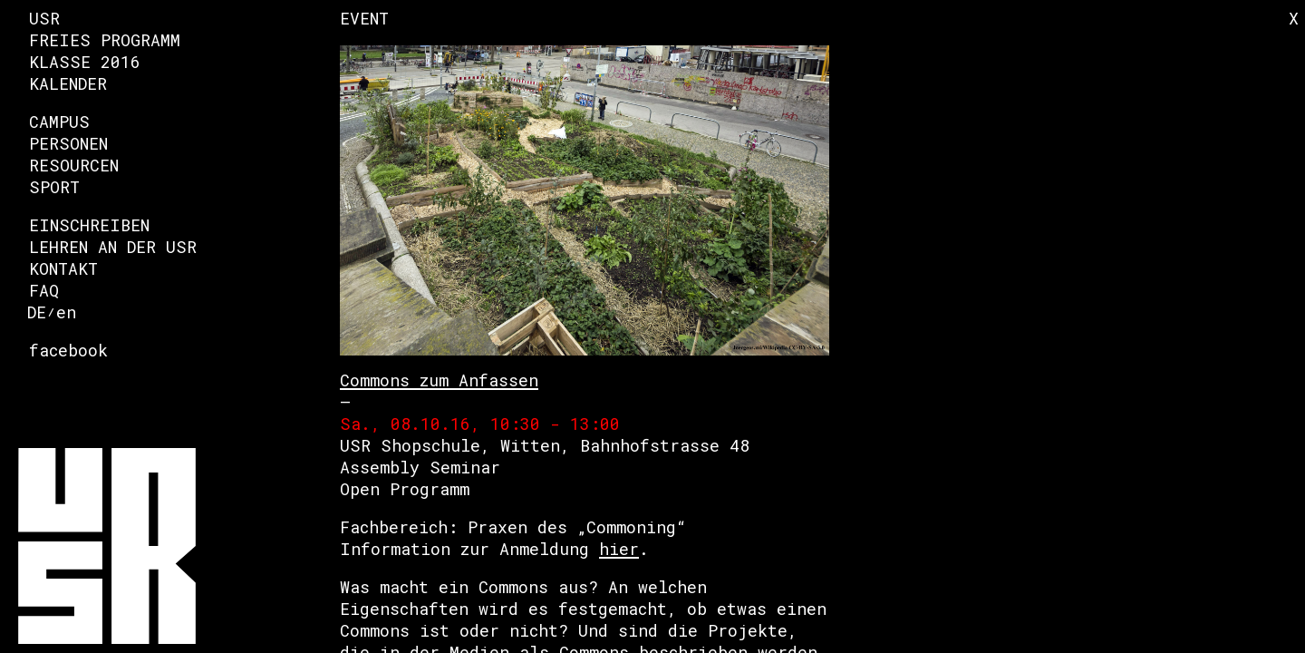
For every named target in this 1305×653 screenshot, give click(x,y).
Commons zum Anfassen (439, 380)
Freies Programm (104, 40)
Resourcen (74, 165)
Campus (59, 121)
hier (619, 549)
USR (44, 18)
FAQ (44, 290)
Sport (54, 187)
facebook (68, 350)
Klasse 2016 (84, 62)
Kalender (68, 83)
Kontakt (63, 268)
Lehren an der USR (113, 247)
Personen (68, 143)
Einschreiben (89, 225)
